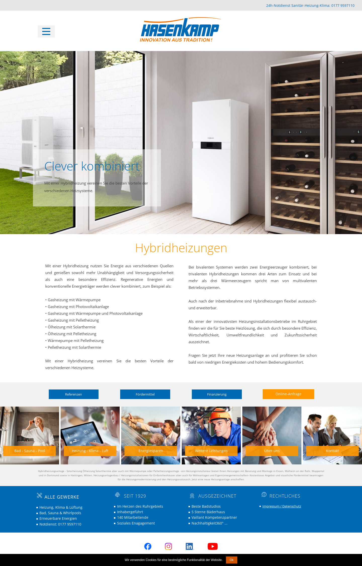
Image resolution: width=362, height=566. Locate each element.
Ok (232, 560)
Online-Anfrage (288, 393)
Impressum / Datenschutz (281, 506)
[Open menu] (46, 31)
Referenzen (73, 394)
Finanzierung (217, 394)
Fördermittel (145, 394)
